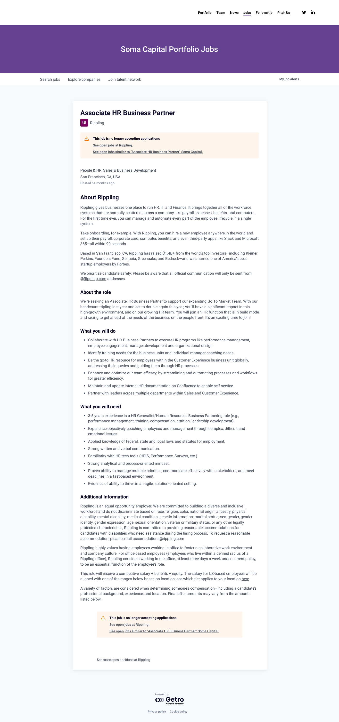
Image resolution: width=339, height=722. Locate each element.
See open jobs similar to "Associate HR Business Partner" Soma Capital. (148, 152)
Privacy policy (157, 711)
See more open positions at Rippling (123, 660)
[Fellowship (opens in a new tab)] (264, 13)
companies (84, 79)
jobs (50, 79)
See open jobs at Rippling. (113, 145)
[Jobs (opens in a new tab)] (247, 13)
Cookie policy (178, 711)
